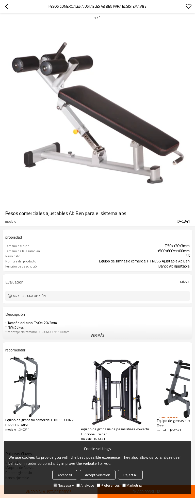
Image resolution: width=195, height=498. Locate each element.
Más (183, 281)
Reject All (130, 474)
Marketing (132, 485)
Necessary (64, 485)
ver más (97, 335)
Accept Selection (97, 474)
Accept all (65, 474)
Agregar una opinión (29, 295)
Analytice (85, 485)
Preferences (108, 485)
